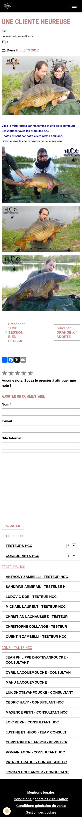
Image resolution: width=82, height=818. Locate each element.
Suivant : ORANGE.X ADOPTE (67, 332)
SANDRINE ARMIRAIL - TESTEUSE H (35, 586)
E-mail (7, 421)
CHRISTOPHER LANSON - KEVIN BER (37, 742)
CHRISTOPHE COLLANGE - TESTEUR (36, 626)
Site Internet (11, 438)
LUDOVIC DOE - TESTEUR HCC (31, 597)
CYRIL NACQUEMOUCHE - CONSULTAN (38, 672)
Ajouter (13, 525)
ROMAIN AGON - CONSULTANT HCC (35, 752)
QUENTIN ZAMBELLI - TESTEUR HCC (36, 636)
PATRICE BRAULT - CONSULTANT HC (36, 762)
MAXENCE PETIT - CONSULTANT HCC (37, 712)
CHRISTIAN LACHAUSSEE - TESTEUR (37, 616)
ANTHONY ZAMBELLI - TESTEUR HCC (37, 577)
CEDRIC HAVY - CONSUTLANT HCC (35, 702)
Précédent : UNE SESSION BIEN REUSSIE (14, 332)
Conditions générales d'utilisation (41, 799)
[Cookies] (7, 811)
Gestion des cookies (41, 812)
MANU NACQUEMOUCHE (26, 682)
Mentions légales (41, 792)
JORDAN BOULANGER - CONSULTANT (37, 772)
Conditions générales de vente (41, 806)
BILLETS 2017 (27, 50)
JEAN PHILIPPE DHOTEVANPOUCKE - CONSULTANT (37, 659)
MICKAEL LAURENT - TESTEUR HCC (36, 606)
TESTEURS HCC (19, 546)
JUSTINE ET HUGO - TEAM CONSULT (36, 732)
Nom (5, 404)
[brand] (8, 6)
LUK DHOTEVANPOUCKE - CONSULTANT (39, 692)
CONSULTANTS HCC (22, 556)
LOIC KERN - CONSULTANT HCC (32, 722)
